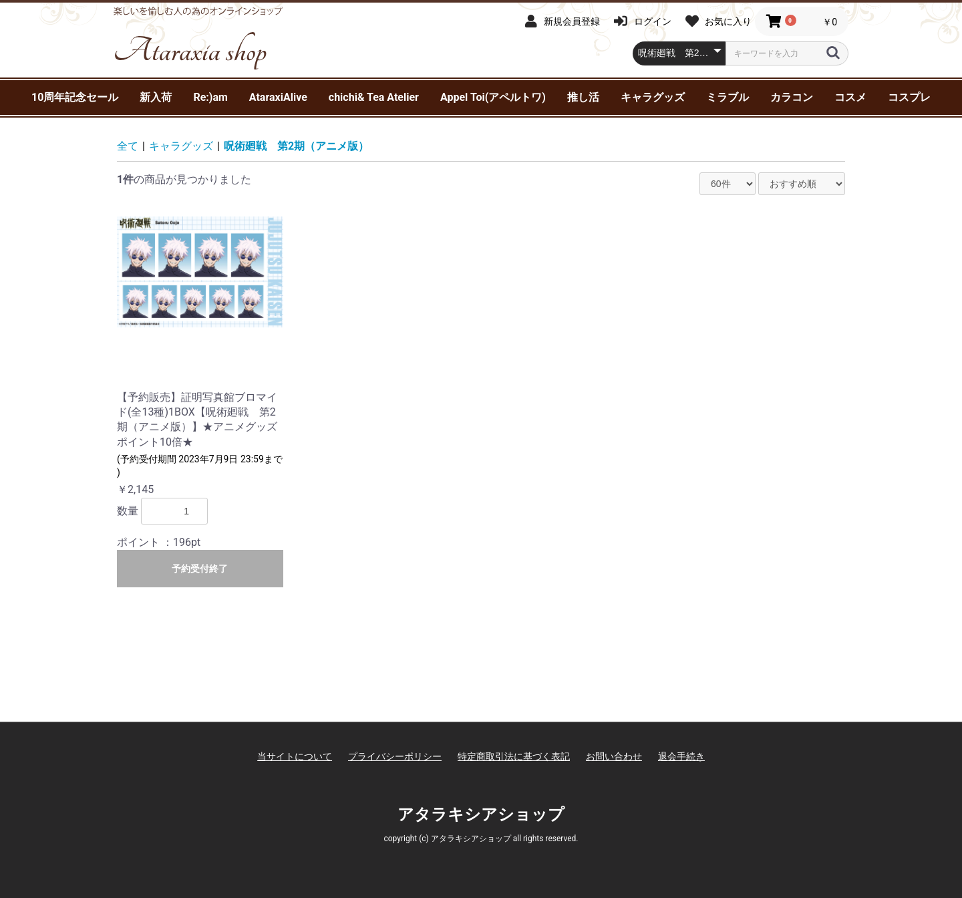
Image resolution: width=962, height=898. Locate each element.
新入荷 (156, 97)
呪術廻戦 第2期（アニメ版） (296, 146)
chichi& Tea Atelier (374, 97)
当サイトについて (294, 756)
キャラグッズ (653, 97)
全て (127, 146)
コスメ (850, 97)
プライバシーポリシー (395, 756)
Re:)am (210, 97)
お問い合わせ (614, 756)
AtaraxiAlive (278, 97)
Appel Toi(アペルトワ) (493, 97)
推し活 (583, 97)
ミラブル (727, 97)
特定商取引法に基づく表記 (514, 756)
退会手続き (681, 756)
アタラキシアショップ (481, 814)
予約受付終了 (200, 568)
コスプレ (909, 97)
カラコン (791, 97)
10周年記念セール (74, 97)
